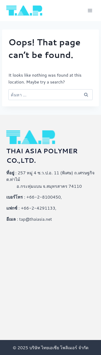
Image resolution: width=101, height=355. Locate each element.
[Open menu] (90, 10)
